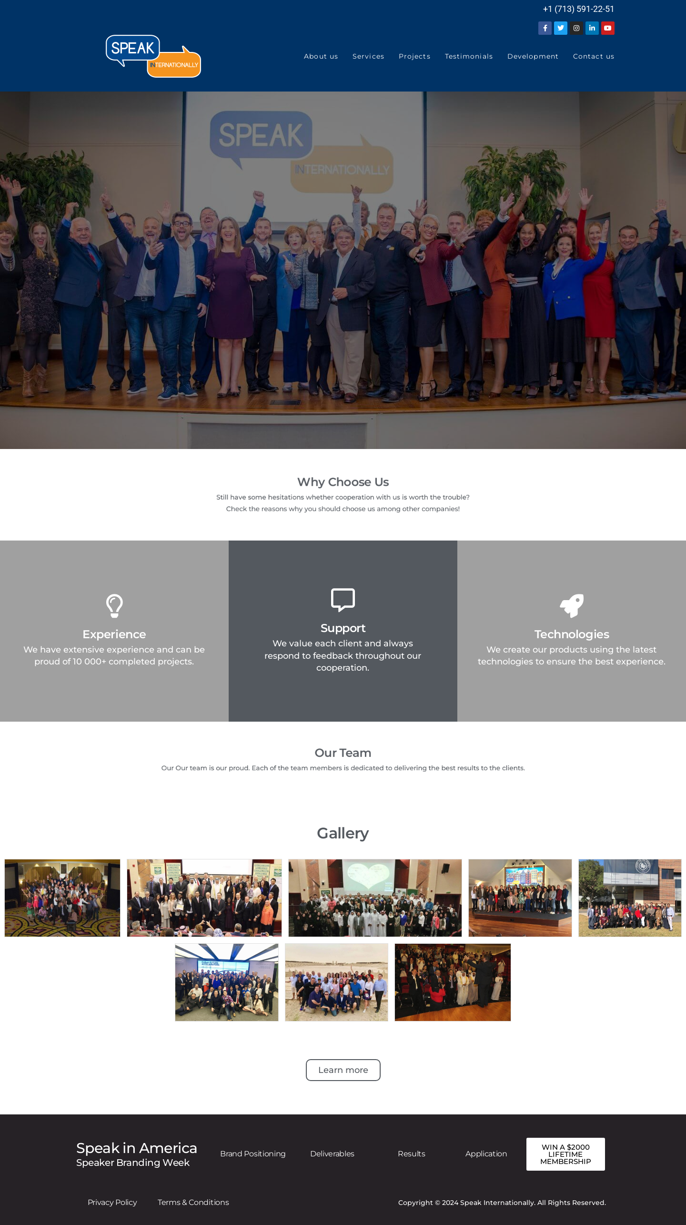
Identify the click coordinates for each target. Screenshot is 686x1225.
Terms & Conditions (193, 1202)
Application (486, 1153)
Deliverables (332, 1153)
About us (321, 56)
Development (533, 56)
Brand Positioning (253, 1153)
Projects (415, 56)
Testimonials (469, 56)
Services (368, 56)
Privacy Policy (112, 1202)
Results (411, 1153)
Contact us (594, 56)
